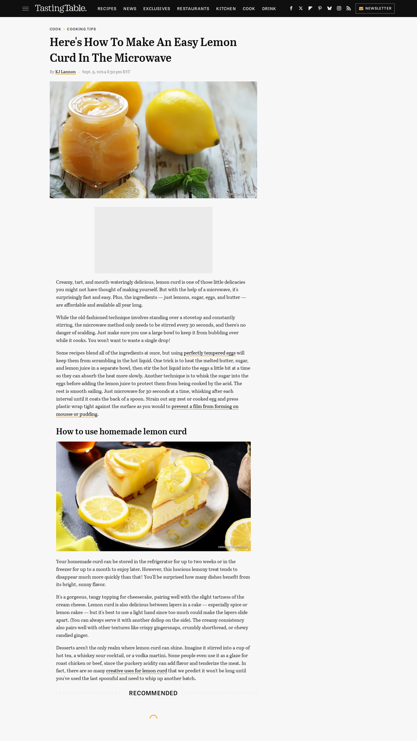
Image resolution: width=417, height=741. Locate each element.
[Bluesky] (329, 9)
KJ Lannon (65, 71)
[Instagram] (339, 9)
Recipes (107, 8)
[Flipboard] (310, 9)
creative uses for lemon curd (136, 670)
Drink (269, 8)
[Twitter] (300, 9)
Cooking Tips (81, 29)
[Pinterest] (320, 9)
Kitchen (226, 8)
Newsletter (375, 8)
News (129, 8)
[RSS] (348, 9)
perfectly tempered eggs (210, 352)
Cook (249, 8)
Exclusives (156, 8)
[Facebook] (291, 9)
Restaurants (193, 8)
